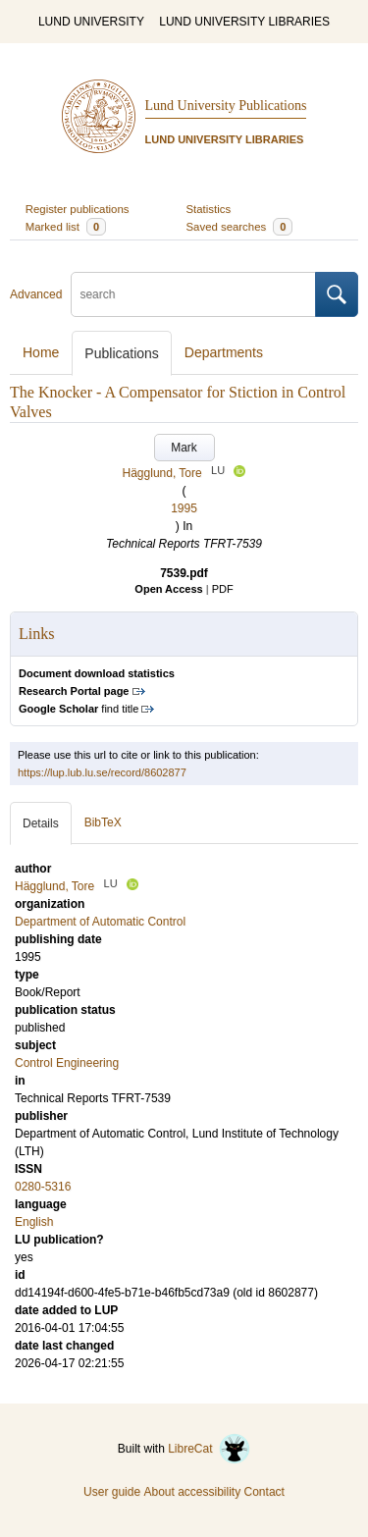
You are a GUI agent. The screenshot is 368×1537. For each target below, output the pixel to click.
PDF (223, 589)
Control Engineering (67, 1063)
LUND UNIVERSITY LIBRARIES (244, 21)
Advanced (36, 294)
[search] (193, 294)
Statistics (209, 209)
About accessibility (191, 1492)
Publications (121, 353)
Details (41, 823)
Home (41, 352)
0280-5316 (43, 1186)
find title (78, 709)
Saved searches (239, 227)
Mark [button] (184, 447)
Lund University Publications (226, 105)
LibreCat (209, 1448)
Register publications (78, 209)
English (34, 1222)
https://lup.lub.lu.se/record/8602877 (102, 772)
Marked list (66, 227)
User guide (111, 1492)
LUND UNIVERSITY (91, 21)
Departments (223, 352)
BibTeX (103, 822)
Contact (264, 1492)
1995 (184, 508)
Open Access (168, 589)
